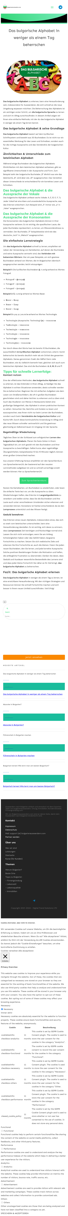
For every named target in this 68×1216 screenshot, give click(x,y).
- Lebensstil (10, 884)
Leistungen (10, 851)
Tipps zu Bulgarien (13, 877)
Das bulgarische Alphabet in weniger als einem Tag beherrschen (34, 37)
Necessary (8, 1009)
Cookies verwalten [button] (9, 951)
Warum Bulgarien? (13, 869)
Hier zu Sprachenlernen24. (30, 471)
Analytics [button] (5, 1163)
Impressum (10, 826)
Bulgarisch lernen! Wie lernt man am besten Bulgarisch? (26, 766)
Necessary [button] (5, 1005)
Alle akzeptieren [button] (26, 951)
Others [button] (4, 1199)
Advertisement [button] (8, 1181)
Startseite (9, 855)
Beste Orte (10, 873)
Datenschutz (11, 829)
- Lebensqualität (13, 887)
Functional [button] (6, 1127)
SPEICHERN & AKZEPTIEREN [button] (14, 1213)
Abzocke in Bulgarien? (12, 704)
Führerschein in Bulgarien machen (17, 735)
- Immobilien (11, 891)
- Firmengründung (13, 880)
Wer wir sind (11, 848)
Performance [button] (7, 1145)
